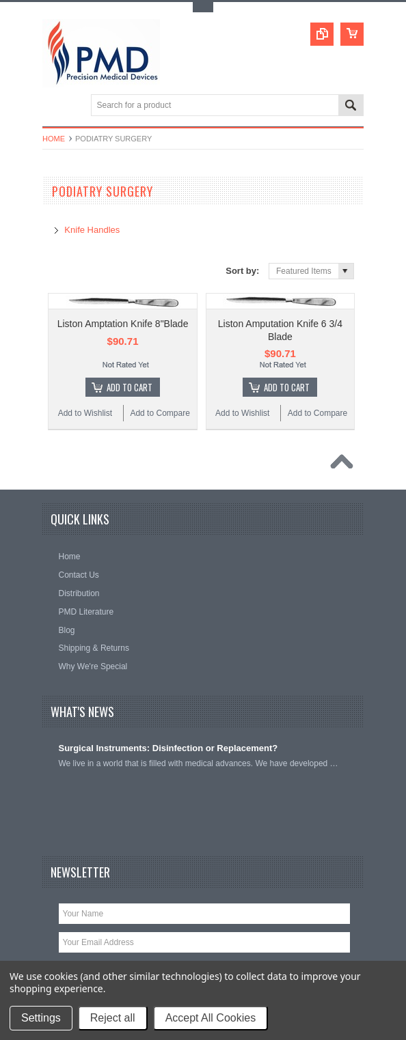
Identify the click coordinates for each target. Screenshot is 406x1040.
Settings (41, 1018)
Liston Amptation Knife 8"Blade (123, 323)
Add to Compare (159, 413)
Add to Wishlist (85, 413)
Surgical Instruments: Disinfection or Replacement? (168, 748)
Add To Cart (129, 387)
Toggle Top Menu (203, 7)
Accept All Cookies (210, 1018)
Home (53, 139)
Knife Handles (92, 230)
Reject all (112, 1018)
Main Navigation (54, 106)
